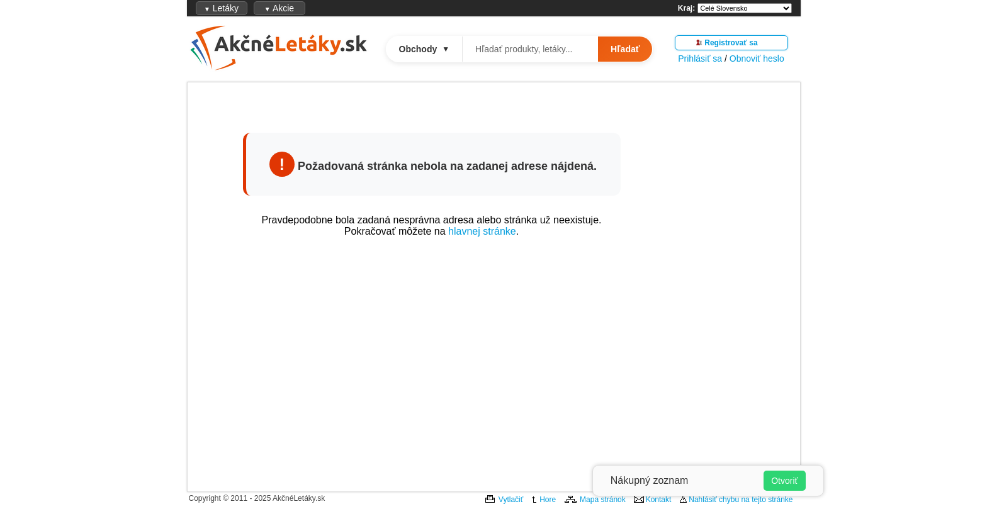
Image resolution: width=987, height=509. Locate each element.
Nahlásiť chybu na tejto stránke (740, 499)
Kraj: (686, 8)
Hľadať (625, 49)
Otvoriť (784, 481)
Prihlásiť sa (700, 58)
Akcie (279, 8)
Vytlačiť (511, 499)
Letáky (221, 8)
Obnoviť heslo (757, 58)
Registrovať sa (730, 42)
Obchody (424, 49)
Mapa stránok (603, 499)
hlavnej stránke (482, 231)
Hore (547, 499)
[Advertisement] (432, 360)
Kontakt (659, 499)
